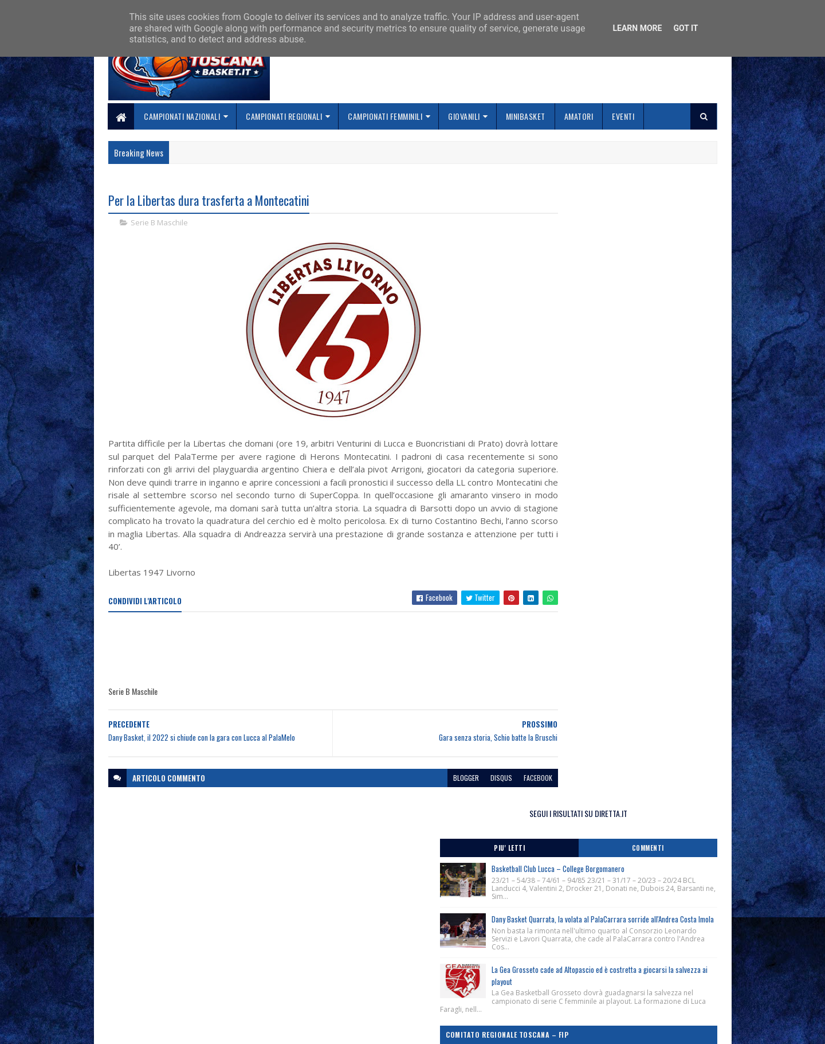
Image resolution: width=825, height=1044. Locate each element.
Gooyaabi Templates (258, 1028)
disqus (457, 791)
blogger (422, 791)
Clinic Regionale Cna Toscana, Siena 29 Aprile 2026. (616, 522)
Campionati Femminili (385, 116)
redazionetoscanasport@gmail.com (647, 957)
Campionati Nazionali (182, 116)
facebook (494, 791)
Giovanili (465, 116)
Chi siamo (332, 969)
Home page (335, 955)
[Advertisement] (316, 663)
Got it (685, 28)
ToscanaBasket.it (583, 663)
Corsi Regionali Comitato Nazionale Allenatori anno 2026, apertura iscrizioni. (617, 499)
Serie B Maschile (159, 223)
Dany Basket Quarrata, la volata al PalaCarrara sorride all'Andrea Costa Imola (647, 335)
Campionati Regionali (284, 116)
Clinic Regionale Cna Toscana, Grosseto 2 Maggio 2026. (623, 546)
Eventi (623, 116)
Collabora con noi (347, 982)
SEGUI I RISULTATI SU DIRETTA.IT (626, 203)
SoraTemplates (162, 1028)
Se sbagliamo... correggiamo (366, 996)
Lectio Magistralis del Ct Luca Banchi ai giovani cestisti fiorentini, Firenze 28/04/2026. (620, 592)
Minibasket (525, 116)
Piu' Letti (579, 238)
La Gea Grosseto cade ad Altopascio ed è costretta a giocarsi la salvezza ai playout (646, 405)
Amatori (579, 116)
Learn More (637, 28)
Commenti (671, 238)
